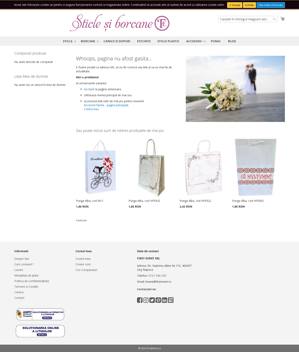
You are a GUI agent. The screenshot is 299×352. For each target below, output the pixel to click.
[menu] (149, 41)
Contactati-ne (146, 289)
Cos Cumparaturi (86, 270)
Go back (89, 89)
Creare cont (83, 264)
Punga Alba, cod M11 (89, 201)
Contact (19, 298)
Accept (236, 5)
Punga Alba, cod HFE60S (248, 201)
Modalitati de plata (26, 275)
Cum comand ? (24, 264)
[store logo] (119, 22)
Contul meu (91, 109)
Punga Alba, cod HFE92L (195, 201)
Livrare (18, 270)
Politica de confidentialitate (31, 281)
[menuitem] (68, 41)
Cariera (18, 292)
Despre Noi (21, 259)
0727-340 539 (157, 275)
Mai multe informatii (271, 5)
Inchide (249, 5)
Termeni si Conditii (26, 286)
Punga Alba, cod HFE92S (144, 201)
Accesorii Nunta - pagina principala (106, 105)
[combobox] (248, 19)
